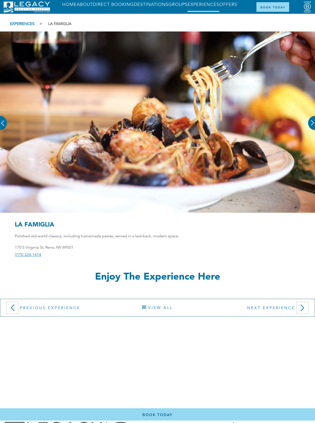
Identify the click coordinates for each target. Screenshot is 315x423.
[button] (3, 119)
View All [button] (157, 307)
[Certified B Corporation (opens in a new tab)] (307, 7)
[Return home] (27, 11)
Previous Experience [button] (42, 309)
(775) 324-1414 (28, 254)
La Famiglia (59, 23)
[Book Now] (272, 7)
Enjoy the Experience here (157, 276)
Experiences (22, 23)
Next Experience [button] (279, 309)
